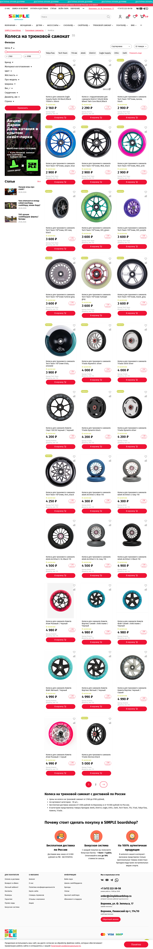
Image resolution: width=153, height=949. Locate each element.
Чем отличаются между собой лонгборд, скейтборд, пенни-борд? (29, 203)
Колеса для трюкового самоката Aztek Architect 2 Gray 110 (132, 493)
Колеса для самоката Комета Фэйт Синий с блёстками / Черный (130, 623)
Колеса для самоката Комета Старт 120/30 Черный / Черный (60, 429)
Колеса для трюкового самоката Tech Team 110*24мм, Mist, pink (132, 164)
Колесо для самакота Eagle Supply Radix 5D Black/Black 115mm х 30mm (58, 99)
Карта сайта (33, 891)
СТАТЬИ (53, 8)
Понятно (136, 944)
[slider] (6, 52)
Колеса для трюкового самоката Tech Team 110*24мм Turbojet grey (96, 296)
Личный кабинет (11, 887)
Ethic (116, 53)
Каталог (32, 879)
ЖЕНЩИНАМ (26, 25)
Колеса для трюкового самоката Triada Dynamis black (96, 429)
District (92, 53)
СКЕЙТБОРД (84, 25)
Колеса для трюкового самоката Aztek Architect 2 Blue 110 (96, 493)
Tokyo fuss (50, 53)
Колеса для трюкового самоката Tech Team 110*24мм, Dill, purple (132, 229)
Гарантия (8, 899)
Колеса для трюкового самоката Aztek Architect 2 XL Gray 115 (96, 558)
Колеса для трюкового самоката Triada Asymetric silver (96, 362)
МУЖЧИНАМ (11, 25)
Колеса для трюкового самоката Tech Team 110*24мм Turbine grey (60, 295)
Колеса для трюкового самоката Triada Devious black (96, 756)
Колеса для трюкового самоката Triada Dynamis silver (132, 429)
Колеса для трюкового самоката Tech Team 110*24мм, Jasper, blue (60, 164)
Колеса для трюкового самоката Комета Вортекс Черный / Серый (132, 690)
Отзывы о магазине (37, 899)
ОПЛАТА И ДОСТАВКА (39, 8)
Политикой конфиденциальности (66, 946)
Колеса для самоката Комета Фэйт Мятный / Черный (58, 689)
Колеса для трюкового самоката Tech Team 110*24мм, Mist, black (96, 164)
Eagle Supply (105, 53)
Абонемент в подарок (73, 899)
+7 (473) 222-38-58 (124, 8)
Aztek (83, 53)
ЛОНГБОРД (122, 25)
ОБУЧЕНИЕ (75, 8)
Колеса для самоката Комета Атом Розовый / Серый (58, 756)
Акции (31, 903)
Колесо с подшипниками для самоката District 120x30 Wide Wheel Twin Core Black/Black (95, 99)
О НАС (7, 8)
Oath (125, 53)
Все (39, 181)
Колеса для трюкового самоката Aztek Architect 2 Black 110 (132, 558)
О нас (31, 883)
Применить (23, 108)
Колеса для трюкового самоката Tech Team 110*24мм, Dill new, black (60, 230)
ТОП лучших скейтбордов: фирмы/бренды (28, 216)
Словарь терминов (36, 895)
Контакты (8, 891)
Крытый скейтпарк (71, 895)
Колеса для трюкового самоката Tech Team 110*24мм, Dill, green (96, 229)
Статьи (66, 891)
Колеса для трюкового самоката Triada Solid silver (132, 362)
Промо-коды (10, 903)
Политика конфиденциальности (42, 887)
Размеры (8, 895)
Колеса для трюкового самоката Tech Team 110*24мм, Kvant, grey (132, 295)
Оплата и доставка (12, 879)
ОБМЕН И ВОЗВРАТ (20, 8)
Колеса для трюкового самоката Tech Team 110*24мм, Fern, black (60, 493)
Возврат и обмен (11, 883)
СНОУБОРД (69, 25)
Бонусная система (12, 907)
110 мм (74, 53)
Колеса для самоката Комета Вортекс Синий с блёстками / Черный (95, 623)
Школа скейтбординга (73, 883)
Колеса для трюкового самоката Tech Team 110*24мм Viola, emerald (60, 363)
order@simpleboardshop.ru (116, 896)
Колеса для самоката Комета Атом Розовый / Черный (58, 622)
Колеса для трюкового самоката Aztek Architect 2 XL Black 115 (60, 558)
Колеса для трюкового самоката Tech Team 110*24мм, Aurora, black (132, 99)
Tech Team (62, 53)
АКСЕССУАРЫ (54, 25)
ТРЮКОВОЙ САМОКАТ (103, 25)
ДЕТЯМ (40, 25)
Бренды (67, 887)
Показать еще (135, 53)
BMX (134, 25)
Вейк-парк (68, 879)
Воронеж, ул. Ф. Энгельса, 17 (101, 8)
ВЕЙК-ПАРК (63, 8)
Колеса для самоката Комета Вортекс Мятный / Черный (94, 689)
